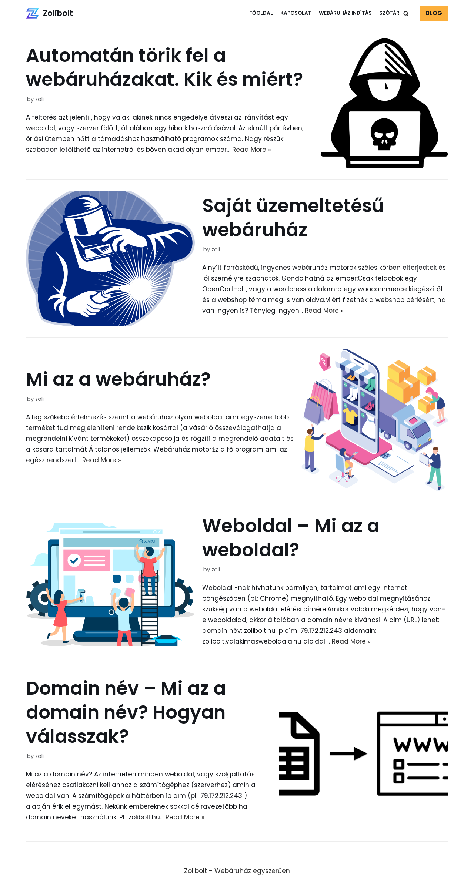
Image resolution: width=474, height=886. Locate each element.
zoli (39, 99)
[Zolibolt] (49, 13)
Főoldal (261, 13)
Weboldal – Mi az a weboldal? (291, 538)
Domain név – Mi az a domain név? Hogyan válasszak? (126, 712)
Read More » (251, 149)
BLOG (434, 13)
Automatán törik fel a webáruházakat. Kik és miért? (164, 68)
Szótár (389, 13)
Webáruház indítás (345, 13)
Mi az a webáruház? (118, 379)
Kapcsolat (295, 13)
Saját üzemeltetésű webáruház (293, 218)
